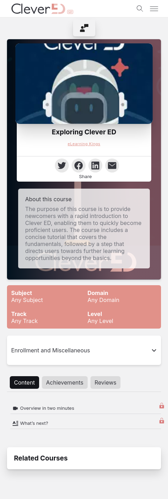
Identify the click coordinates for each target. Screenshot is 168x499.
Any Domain (103, 296)
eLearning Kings (84, 143)
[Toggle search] (140, 9)
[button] (84, 83)
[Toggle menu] (154, 9)
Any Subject (27, 296)
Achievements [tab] (64, 382)
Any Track (24, 317)
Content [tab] (24, 382)
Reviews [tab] (106, 382)
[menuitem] (84, 28)
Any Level (101, 317)
